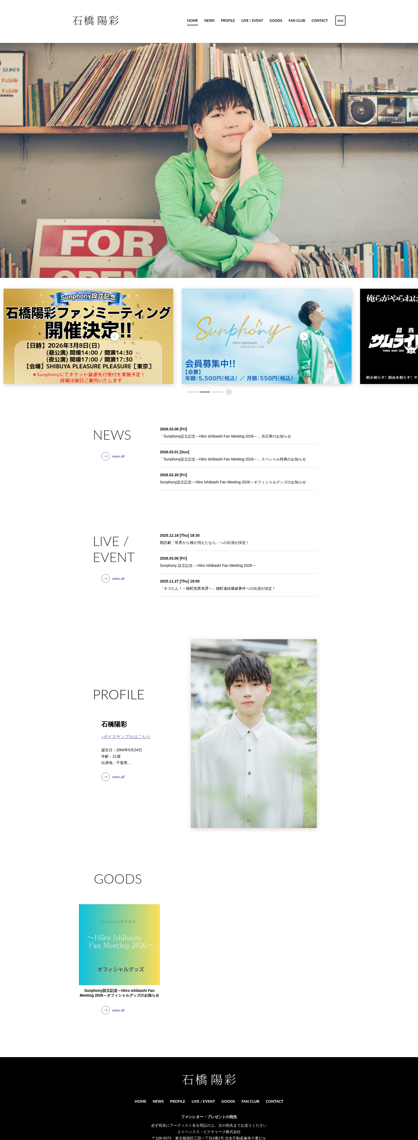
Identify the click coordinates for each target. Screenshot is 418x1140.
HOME (192, 20)
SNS (340, 21)
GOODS (276, 20)
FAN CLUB (297, 20)
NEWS (209, 20)
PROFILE (228, 20)
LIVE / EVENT (252, 20)
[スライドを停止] (228, 392)
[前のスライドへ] (114, 336)
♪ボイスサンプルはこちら (125, 736)
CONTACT (320, 20)
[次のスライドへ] (304, 336)
